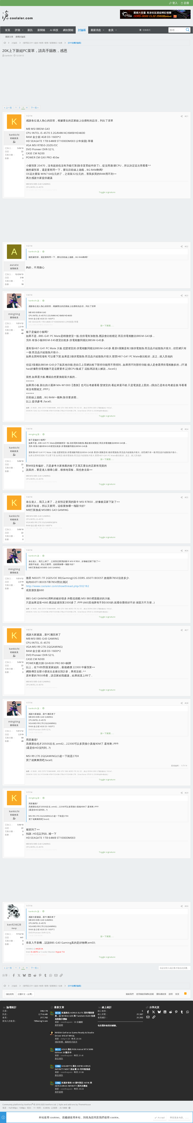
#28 (186, 703)
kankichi (8, 55)
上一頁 (9, 107)
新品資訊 (59, 1058)
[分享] (181, 116)
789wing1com (41, 1021)
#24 (186, 429)
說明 (170, 994)
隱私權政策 (161, 994)
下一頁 (34, 107)
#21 (186, 116)
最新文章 (59, 1007)
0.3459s (46, 1107)
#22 (186, 246)
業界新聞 (59, 1025)
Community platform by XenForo (29, 1104)
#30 (186, 906)
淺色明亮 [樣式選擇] (10, 994)
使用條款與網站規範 (145, 994)
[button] (22, 30)
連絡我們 (129, 994)
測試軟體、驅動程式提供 (66, 1042)
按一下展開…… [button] (107, 325)
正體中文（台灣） (25, 994)
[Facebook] (189, 1106)
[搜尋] (171, 30)
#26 (186, 550)
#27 (186, 630)
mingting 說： (35, 434)
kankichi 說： (35, 251)
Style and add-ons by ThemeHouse (75, 1104)
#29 (186, 792)
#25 (186, 497)
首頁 (177, 994)
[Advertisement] (96, 80)
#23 (186, 295)
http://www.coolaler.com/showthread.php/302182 (57, 586)
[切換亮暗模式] (145, 30)
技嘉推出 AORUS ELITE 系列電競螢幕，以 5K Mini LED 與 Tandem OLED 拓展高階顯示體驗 (75, 1015)
